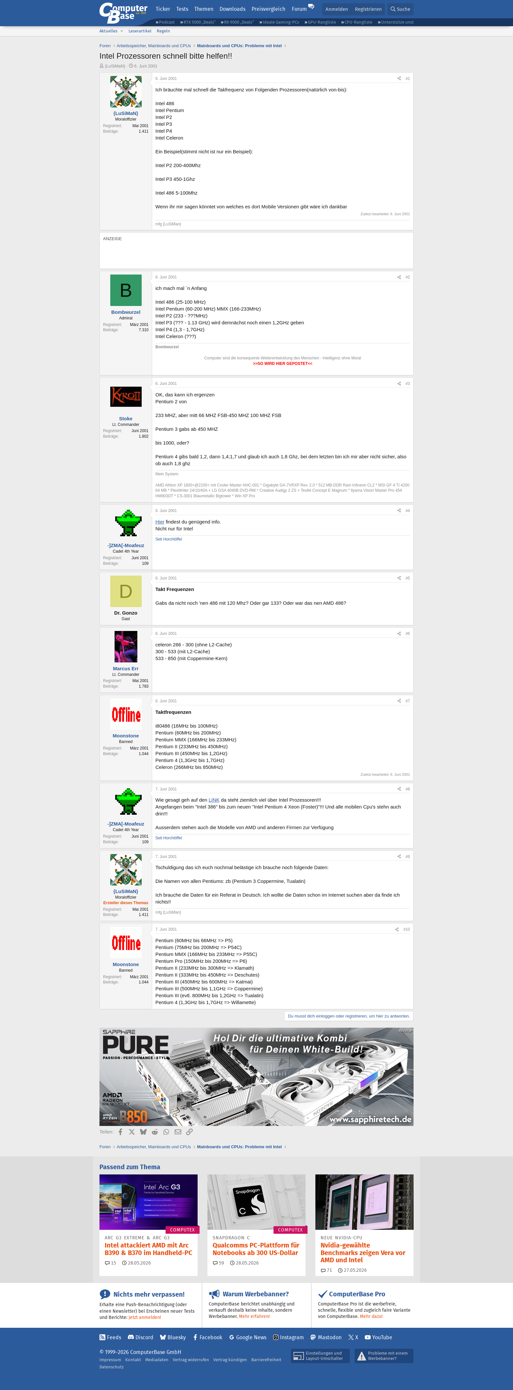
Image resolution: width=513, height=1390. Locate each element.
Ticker (163, 9)
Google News (251, 1337)
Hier (160, 521)
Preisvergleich (268, 9)
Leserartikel (140, 31)
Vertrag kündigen (230, 1360)
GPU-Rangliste (322, 22)
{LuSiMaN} (115, 66)
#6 (408, 633)
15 (110, 1263)
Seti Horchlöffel (168, 539)
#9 (408, 856)
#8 (408, 789)
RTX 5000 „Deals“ (200, 22)
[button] (121, 31)
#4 (408, 510)
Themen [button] (203, 9)
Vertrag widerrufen (191, 1360)
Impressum (110, 1360)
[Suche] (400, 9)
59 (218, 1263)
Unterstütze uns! (397, 22)
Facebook (211, 1337)
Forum (299, 9)
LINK (214, 800)
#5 (408, 578)
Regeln (163, 31)
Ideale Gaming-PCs (281, 22)
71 (326, 1270)
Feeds (114, 1337)
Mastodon (330, 1337)
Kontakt (133, 1360)
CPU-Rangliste (358, 22)
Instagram (292, 1337)
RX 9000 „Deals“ (239, 22)
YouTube (382, 1337)
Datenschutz (111, 1367)
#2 (408, 277)
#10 (406, 929)
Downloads (232, 9)
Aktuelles (108, 31)
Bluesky (177, 1337)
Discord (144, 1337)
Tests (182, 9)
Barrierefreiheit (266, 1360)
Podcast (167, 22)
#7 (408, 701)
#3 (408, 383)
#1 (408, 78)
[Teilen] (399, 79)
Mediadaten (156, 1360)
